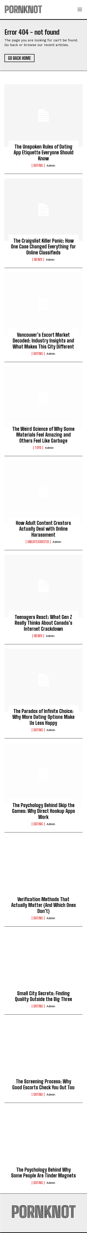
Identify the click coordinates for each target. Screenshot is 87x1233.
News (38, 259)
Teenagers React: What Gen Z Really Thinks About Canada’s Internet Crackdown (43, 623)
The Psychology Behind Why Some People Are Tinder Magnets (43, 1173)
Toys (38, 447)
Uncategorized (38, 542)
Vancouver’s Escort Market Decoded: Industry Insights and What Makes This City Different (43, 341)
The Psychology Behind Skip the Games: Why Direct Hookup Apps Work (43, 811)
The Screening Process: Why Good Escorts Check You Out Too (43, 1084)
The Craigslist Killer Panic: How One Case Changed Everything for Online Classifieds (43, 247)
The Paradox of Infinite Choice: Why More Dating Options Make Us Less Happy (43, 717)
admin (51, 165)
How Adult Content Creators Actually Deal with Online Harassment (43, 529)
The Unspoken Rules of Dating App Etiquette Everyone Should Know (43, 152)
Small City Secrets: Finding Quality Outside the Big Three (43, 996)
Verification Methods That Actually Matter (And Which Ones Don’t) (43, 905)
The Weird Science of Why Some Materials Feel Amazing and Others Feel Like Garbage (43, 435)
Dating (38, 165)
